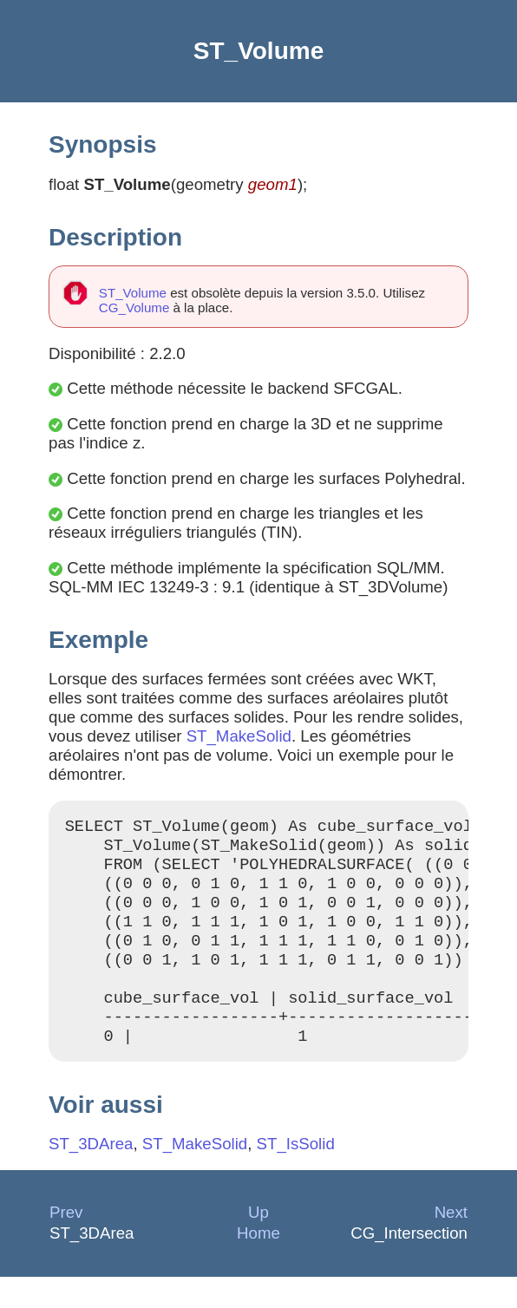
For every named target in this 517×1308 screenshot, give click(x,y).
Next (451, 1243)
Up (258, 1243)
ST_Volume (133, 292)
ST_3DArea (91, 1175)
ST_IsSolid (296, 1175)
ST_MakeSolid (239, 736)
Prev (65, 1243)
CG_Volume (134, 307)
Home (258, 1264)
